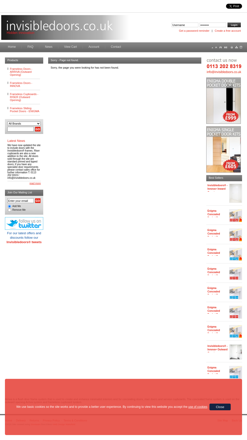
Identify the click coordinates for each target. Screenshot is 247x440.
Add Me (16, 206)
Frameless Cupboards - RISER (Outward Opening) (24, 97)
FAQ (30, 47)
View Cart (70, 47)
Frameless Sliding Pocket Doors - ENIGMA (24, 110)
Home (12, 47)
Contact (116, 47)
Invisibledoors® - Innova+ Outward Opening (217, 349)
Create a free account (228, 30)
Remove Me (19, 209)
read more (35, 183)
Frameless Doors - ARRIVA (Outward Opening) (21, 71)
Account (93, 47)
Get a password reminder (194, 30)
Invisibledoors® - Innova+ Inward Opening (217, 189)
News (48, 47)
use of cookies (197, 407)
